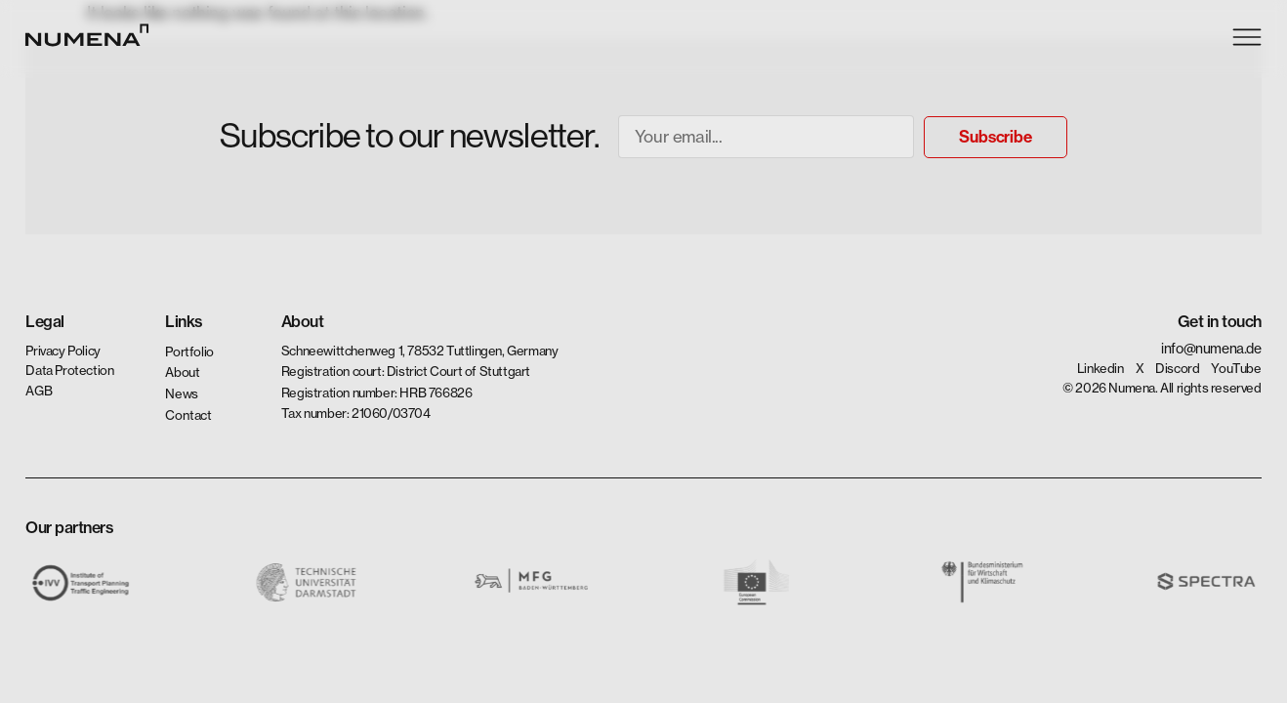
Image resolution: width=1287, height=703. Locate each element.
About (182, 372)
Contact (187, 414)
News (181, 393)
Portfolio (189, 351)
